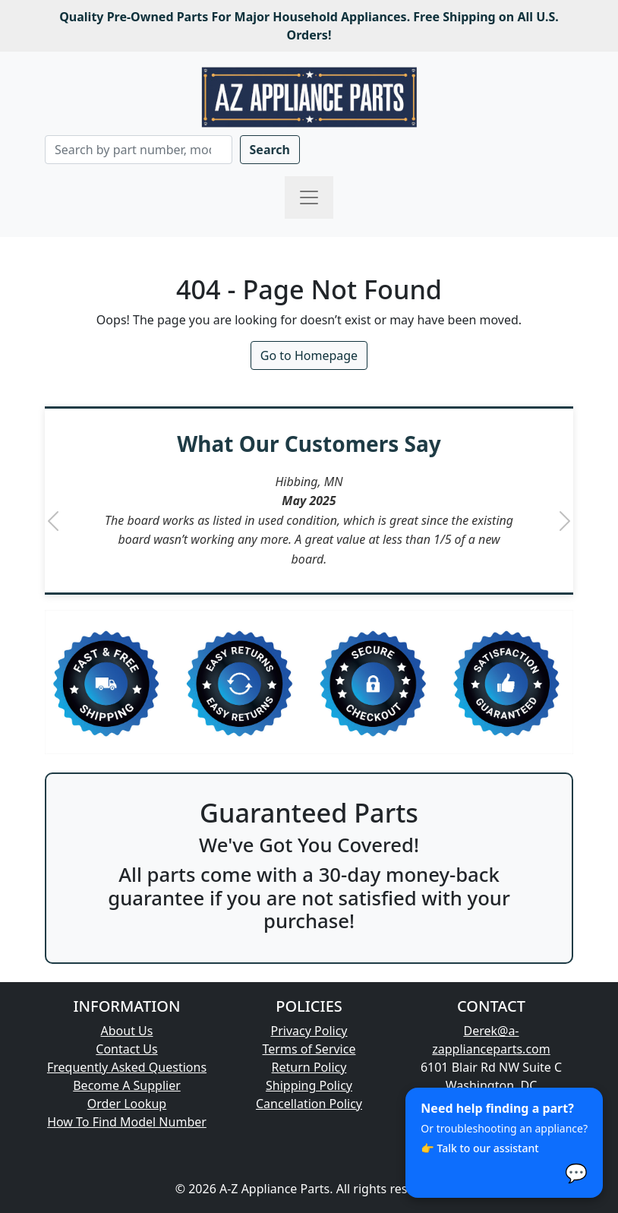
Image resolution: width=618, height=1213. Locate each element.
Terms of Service (309, 1049)
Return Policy (309, 1067)
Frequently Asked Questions (127, 1067)
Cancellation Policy (309, 1103)
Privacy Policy (309, 1030)
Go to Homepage (309, 355)
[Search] (138, 149)
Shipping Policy (309, 1085)
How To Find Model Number (127, 1121)
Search (270, 149)
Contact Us (126, 1049)
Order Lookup (126, 1103)
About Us (127, 1030)
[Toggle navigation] (309, 197)
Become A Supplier (127, 1085)
